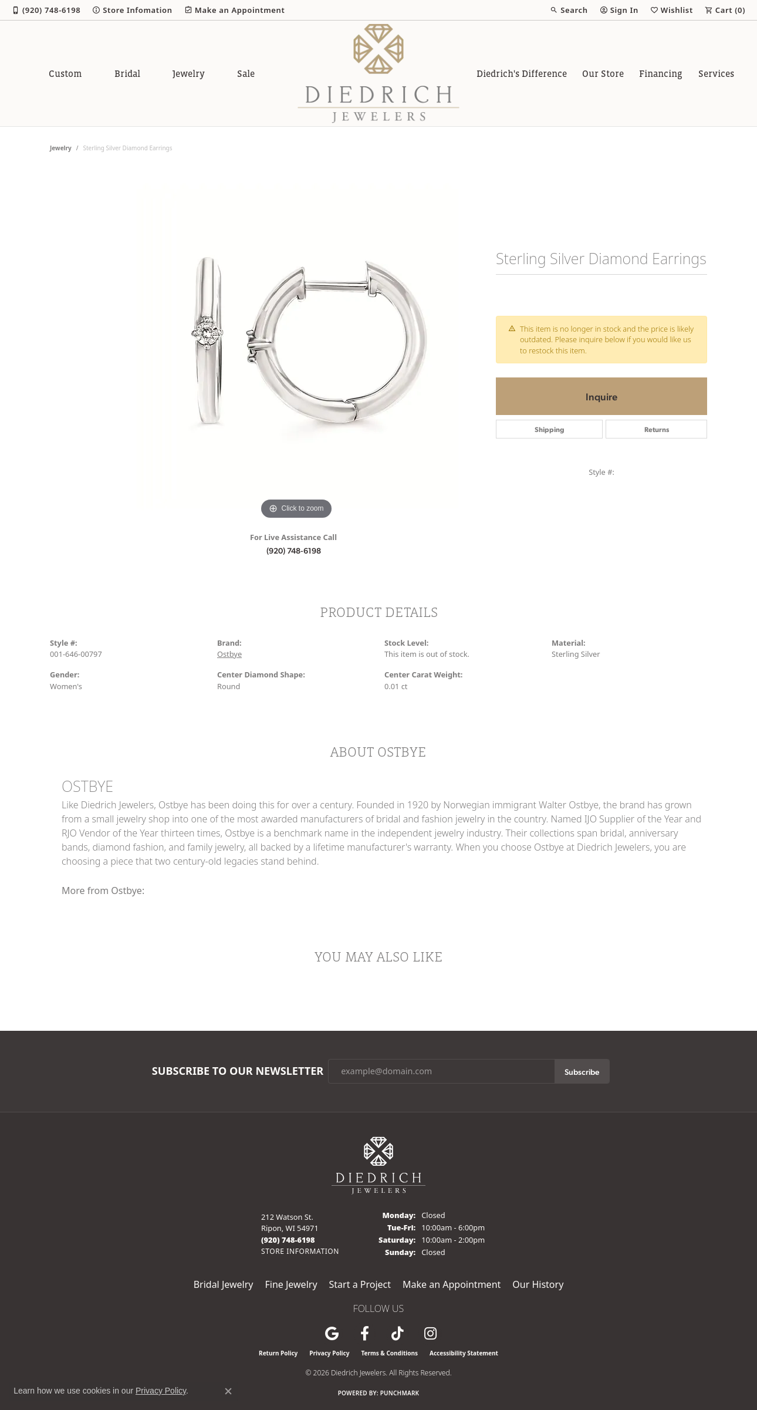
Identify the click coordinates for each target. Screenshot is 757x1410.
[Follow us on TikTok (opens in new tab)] (397, 1333)
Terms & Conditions (389, 1353)
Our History (537, 1284)
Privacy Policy (329, 1353)
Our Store (603, 73)
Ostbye (229, 654)
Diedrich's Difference (521, 73)
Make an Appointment (452, 1284)
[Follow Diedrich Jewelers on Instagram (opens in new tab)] (430, 1333)
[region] (296, 346)
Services (716, 73)
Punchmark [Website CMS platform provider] (400, 1393)
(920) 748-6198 (293, 550)
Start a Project (360, 1284)
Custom (65, 73)
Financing (660, 73)
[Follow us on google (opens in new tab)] (331, 1333)
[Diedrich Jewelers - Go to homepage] (378, 1164)
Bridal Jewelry (224, 1284)
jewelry (61, 148)
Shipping (550, 429)
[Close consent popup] (228, 1391)
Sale (246, 73)
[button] (568, 10)
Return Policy (278, 1353)
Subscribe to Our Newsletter (237, 1071)
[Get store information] (300, 1251)
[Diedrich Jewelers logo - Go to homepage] (378, 73)
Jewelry (189, 73)
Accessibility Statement (464, 1353)
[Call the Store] (288, 1239)
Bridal (127, 73)
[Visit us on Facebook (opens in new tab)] (364, 1333)
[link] (46, 10)
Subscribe (582, 1071)
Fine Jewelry (291, 1284)
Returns (656, 429)
